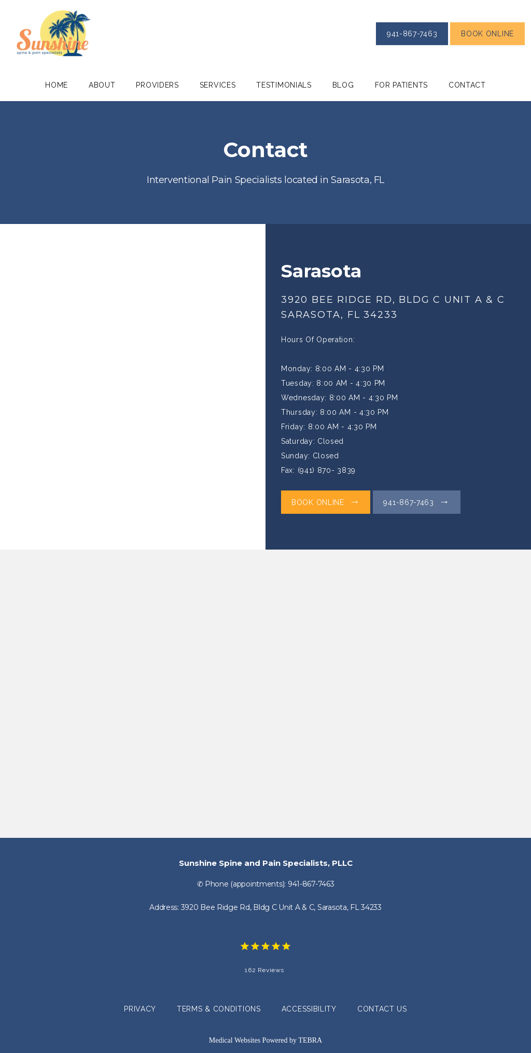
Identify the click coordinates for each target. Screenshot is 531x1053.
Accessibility (309, 1009)
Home (56, 85)
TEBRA (310, 1040)
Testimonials (283, 85)
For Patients (401, 85)
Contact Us (382, 1009)
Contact (467, 85)
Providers (157, 85)
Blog (343, 85)
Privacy (140, 1009)
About (102, 85)
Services (218, 85)
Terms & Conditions (219, 1009)
